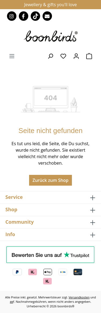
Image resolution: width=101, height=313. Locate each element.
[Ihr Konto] (76, 55)
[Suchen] (50, 55)
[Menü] (11, 55)
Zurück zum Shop (51, 180)
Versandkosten (79, 297)
